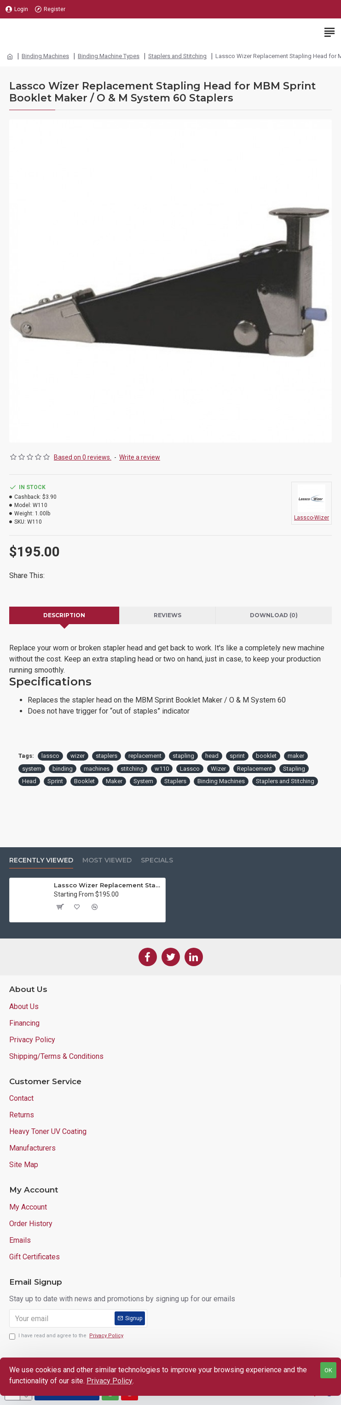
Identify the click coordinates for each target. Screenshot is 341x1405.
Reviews (167, 615)
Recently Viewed (41, 860)
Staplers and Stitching (177, 56)
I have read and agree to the (67, 1336)
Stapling (294, 768)
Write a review (139, 457)
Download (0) (274, 615)
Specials (157, 860)
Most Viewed (107, 860)
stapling (183, 755)
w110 (162, 768)
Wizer (218, 768)
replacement (145, 755)
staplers (106, 755)
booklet (266, 755)
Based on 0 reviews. (82, 457)
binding (62, 768)
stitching (132, 768)
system (31, 768)
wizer (77, 755)
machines (97, 768)
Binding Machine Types (108, 56)
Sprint (55, 781)
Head (29, 781)
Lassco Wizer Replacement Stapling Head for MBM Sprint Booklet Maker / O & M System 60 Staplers (108, 885)
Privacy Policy (110, 1380)
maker (296, 755)
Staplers (175, 781)
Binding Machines (45, 56)
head (212, 755)
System (143, 781)
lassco (50, 755)
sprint (237, 755)
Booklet (84, 781)
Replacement (254, 768)
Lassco (190, 768)
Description (64, 615)
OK (328, 1370)
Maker (114, 781)
